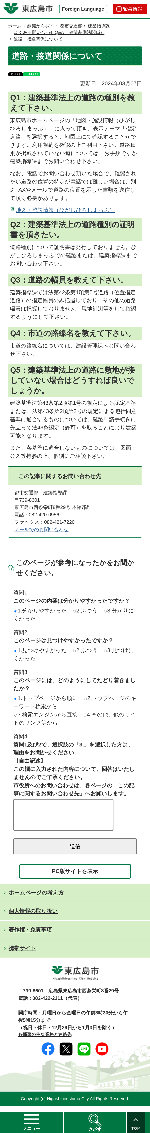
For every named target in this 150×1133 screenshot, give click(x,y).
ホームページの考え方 (36, 898)
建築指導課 (99, 25)
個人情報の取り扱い (33, 917)
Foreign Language (83, 9)
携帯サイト (22, 954)
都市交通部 (71, 25)
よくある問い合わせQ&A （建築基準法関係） (59, 32)
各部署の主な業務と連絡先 (45, 1040)
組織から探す (40, 25)
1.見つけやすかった (40, 650)
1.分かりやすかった (40, 610)
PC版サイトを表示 (75, 877)
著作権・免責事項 (30, 936)
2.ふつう (85, 610)
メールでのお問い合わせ (41, 529)
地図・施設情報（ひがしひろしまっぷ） (65, 210)
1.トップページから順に (46, 698)
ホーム (15, 25)
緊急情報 (132, 9)
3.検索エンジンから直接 (45, 714)
